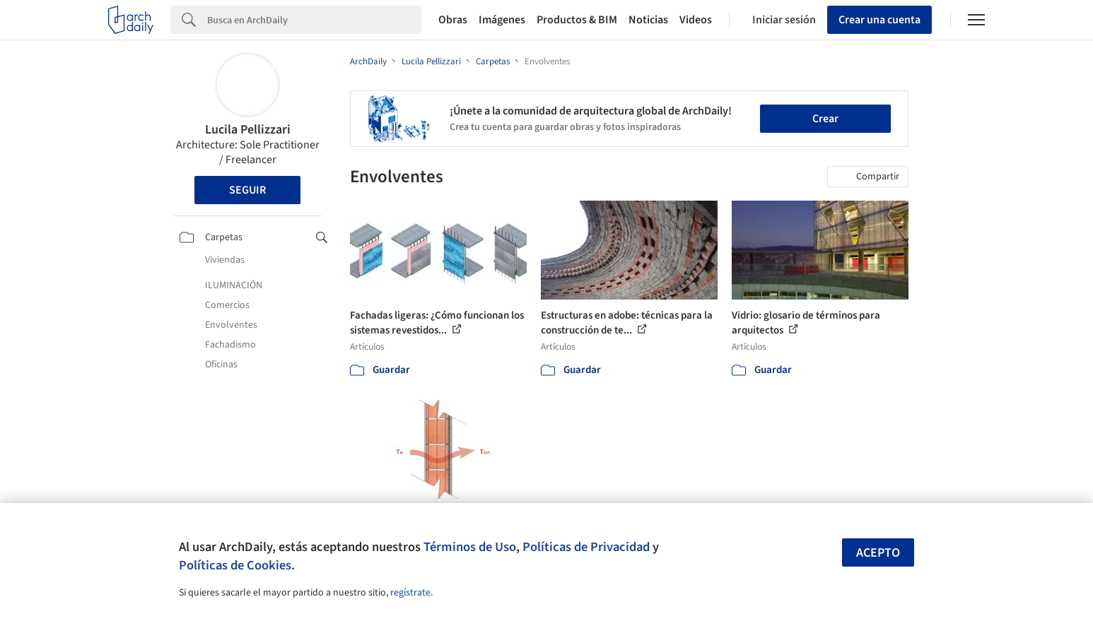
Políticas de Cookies (235, 565)
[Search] (314, 20)
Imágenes (502, 19)
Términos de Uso (469, 547)
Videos (695, 19)
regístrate (410, 593)
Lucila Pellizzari (248, 129)
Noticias (648, 19)
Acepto (878, 553)
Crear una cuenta (879, 20)
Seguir (247, 190)
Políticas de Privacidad (586, 547)
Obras (452, 19)
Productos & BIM (577, 19)
